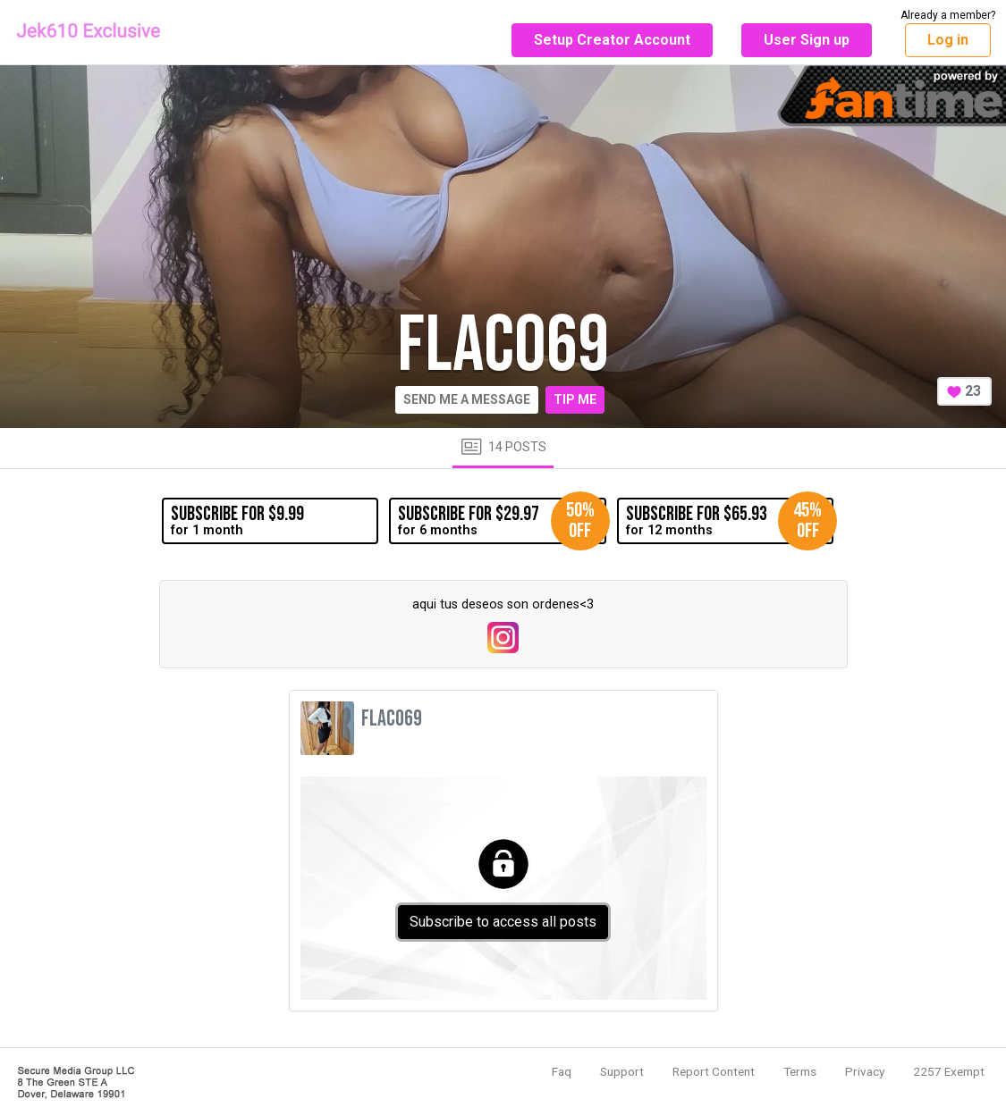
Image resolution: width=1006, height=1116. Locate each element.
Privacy (864, 1071)
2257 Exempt (949, 1071)
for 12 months (729, 521)
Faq (561, 1071)
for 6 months (501, 521)
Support (622, 1071)
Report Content (713, 1071)
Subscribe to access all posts (503, 921)
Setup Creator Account (612, 39)
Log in (947, 39)
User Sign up (807, 39)
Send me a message (466, 399)
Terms (799, 1071)
